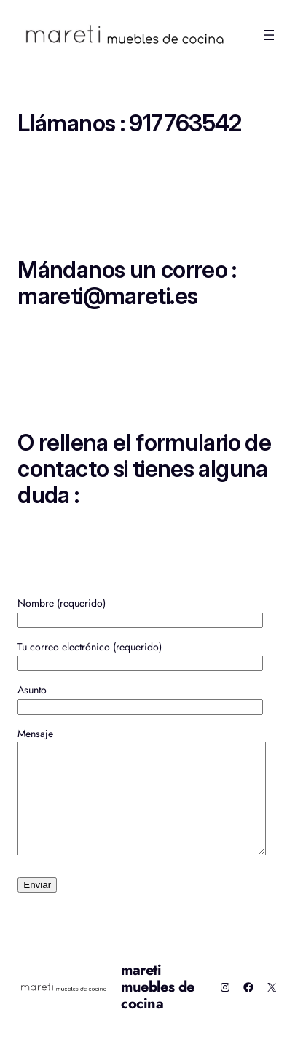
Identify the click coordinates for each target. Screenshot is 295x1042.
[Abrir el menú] (269, 35)
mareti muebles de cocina (157, 1008)
